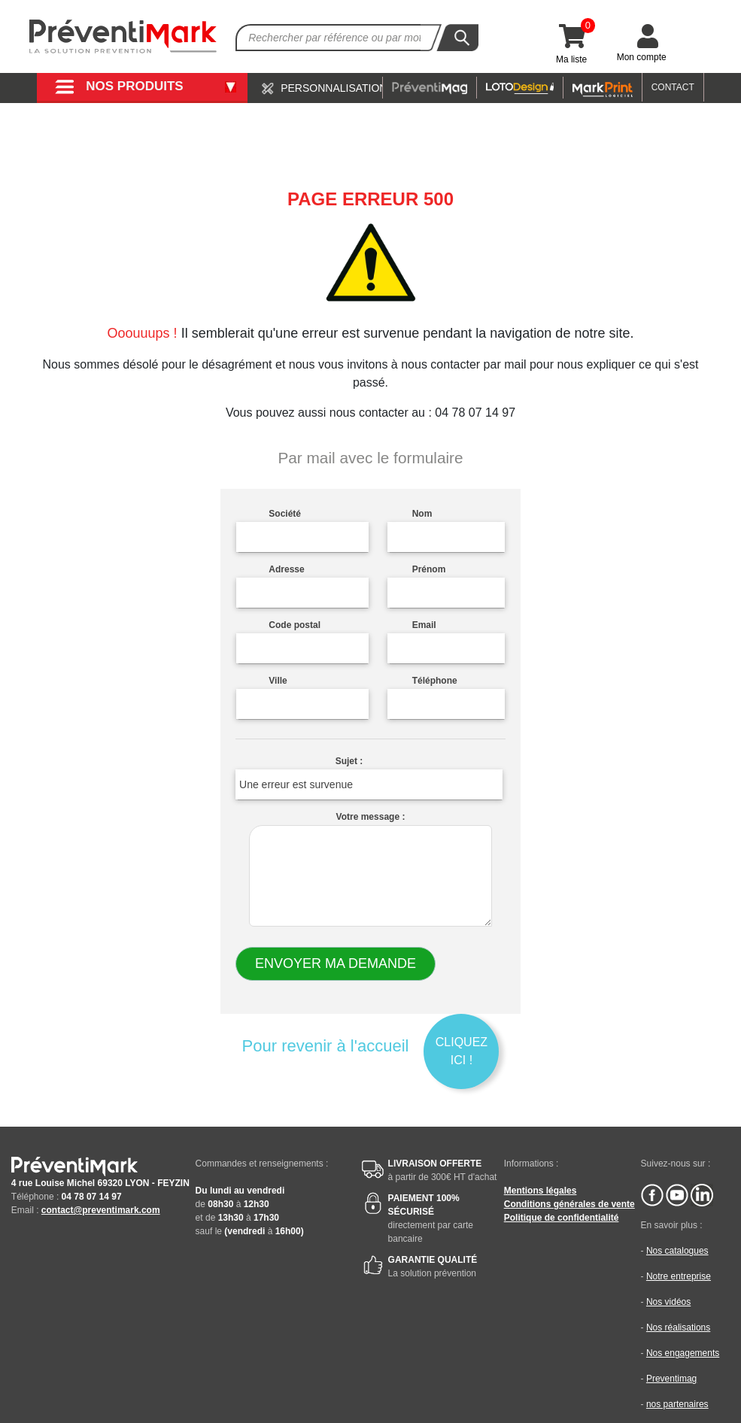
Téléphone (434, 680)
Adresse (286, 569)
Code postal (294, 625)
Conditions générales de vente (569, 1204)
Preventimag (671, 1378)
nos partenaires (677, 1404)
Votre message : (370, 817)
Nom (422, 513)
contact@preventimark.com (100, 1210)
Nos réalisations (678, 1327)
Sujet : (349, 761)
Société (285, 513)
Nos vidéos (668, 1302)
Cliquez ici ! (461, 1051)
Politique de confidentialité (561, 1217)
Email (424, 625)
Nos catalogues (677, 1251)
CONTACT (672, 87)
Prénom (429, 569)
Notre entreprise (678, 1276)
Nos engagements (682, 1353)
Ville (278, 680)
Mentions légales (540, 1190)
